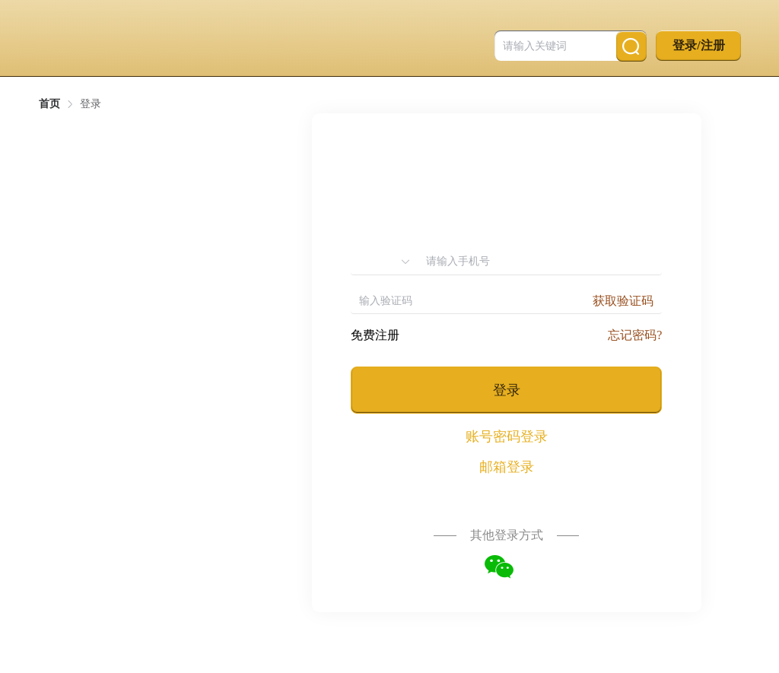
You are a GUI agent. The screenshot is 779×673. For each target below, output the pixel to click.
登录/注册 (698, 45)
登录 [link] (90, 104)
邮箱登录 (506, 467)
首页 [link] (49, 104)
